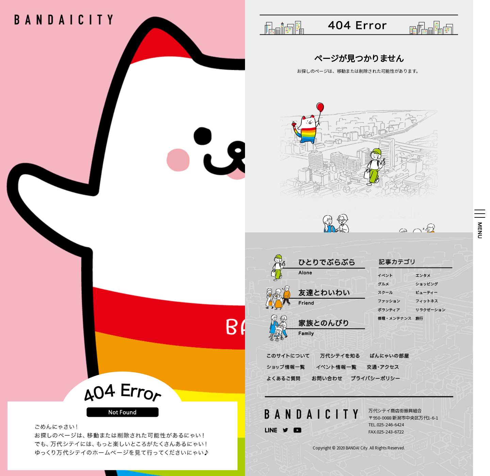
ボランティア (389, 309)
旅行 (419, 318)
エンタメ (422, 275)
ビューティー (426, 292)
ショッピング (426, 283)
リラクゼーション (430, 309)
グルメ (383, 283)
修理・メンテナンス (394, 318)
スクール (385, 292)
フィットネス (426, 300)
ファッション (389, 300)
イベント (385, 275)
